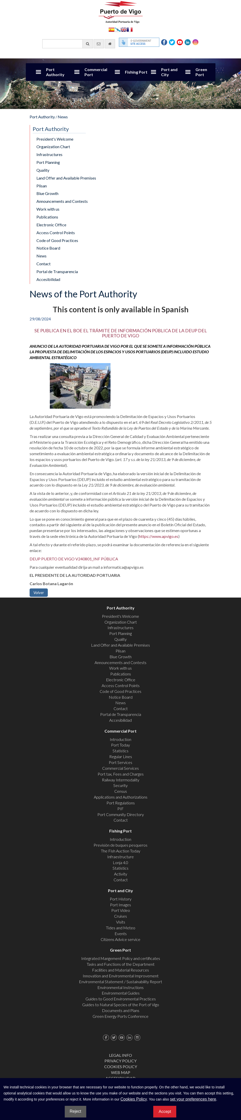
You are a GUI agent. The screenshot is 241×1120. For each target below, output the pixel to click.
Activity (120, 873)
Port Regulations (120, 802)
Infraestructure (120, 856)
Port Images (120, 904)
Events (121, 933)
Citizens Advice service (120, 939)
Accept (165, 1111)
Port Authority (55, 72)
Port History (121, 898)
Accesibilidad (48, 279)
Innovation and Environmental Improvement (121, 975)
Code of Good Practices (57, 240)
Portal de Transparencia (57, 271)
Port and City (169, 72)
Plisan (41, 185)
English (124, 29)
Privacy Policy (120, 1060)
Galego (118, 29)
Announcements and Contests (62, 201)
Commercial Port (95, 72)
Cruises (120, 916)
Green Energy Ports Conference (120, 1016)
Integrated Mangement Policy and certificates (120, 958)
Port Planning (48, 162)
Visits (120, 921)
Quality (42, 170)
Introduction (120, 739)
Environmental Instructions (120, 987)
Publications (47, 216)
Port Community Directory (120, 814)
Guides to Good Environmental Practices (120, 998)
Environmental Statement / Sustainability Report (120, 981)
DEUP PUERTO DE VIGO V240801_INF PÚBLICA (74, 558)
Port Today (120, 744)
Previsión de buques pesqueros (120, 845)
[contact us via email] (99, 43)
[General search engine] (67, 43)
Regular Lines (120, 756)
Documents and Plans (120, 1010)
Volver (38, 592)
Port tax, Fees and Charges (121, 774)
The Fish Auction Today (120, 850)
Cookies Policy (120, 1066)
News (63, 116)
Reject (75, 1111)
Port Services (120, 762)
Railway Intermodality (120, 779)
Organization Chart (53, 146)
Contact (43, 263)
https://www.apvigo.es (158, 536)
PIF (120, 808)
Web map (120, 1072)
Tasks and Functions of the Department (121, 964)
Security (120, 785)
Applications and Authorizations (120, 797)
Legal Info (120, 1055)
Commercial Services (120, 768)
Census (120, 791)
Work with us (47, 209)
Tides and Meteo (120, 927)
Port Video (120, 910)
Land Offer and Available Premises (66, 177)
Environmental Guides (121, 993)
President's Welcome (54, 139)
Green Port (201, 72)
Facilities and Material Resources (120, 970)
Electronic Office (51, 224)
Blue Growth (47, 193)
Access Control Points (55, 232)
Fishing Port (136, 72)
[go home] (110, 43)
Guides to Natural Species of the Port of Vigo (120, 1004)
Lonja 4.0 (120, 862)
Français (130, 29)
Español (111, 29)
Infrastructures (49, 154)
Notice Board (48, 248)
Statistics (120, 750)
